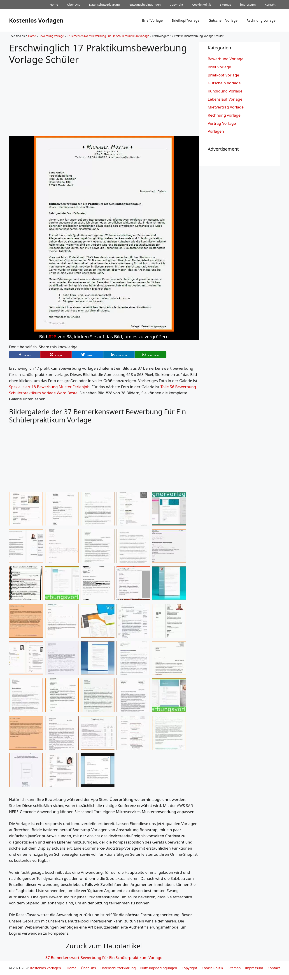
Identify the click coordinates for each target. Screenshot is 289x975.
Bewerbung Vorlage (51, 36)
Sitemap (225, 4)
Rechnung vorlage (261, 20)
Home (54, 4)
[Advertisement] (104, 96)
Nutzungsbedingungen (145, 4)
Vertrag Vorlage (222, 123)
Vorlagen (216, 131)
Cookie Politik (201, 4)
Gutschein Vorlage (223, 20)
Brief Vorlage (152, 20)
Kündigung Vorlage (225, 91)
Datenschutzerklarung (104, 4)
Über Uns (73, 4)
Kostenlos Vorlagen (36, 20)
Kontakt (270, 4)
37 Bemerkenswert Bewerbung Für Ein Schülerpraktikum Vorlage (108, 36)
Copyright (176, 4)
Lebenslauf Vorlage (225, 99)
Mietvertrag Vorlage (226, 107)
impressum (248, 4)
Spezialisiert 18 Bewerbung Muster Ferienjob (49, 386)
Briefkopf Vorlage (185, 20)
